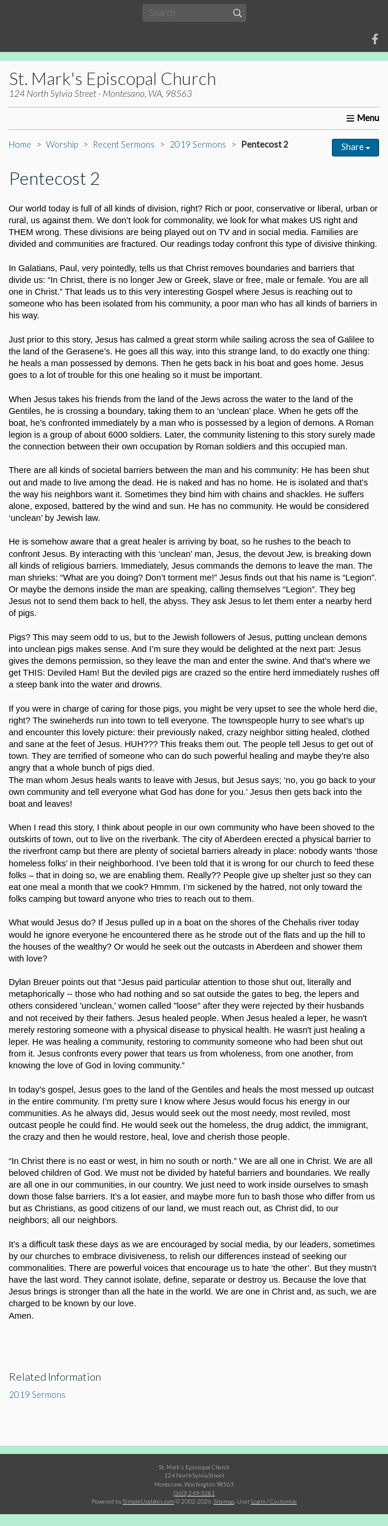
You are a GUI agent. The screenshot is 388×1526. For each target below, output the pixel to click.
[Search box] (194, 12)
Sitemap (224, 1501)
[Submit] (237, 12)
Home (20, 144)
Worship (62, 144)
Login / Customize (274, 1501)
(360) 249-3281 (194, 1492)
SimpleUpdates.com (148, 1501)
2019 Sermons (197, 144)
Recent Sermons (124, 144)
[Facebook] (375, 39)
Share (355, 147)
